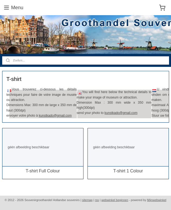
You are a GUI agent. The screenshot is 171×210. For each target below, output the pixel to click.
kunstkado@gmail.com (55, 115)
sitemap (87, 200)
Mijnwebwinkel (156, 200)
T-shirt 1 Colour (128, 171)
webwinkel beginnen (114, 200)
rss (97, 200)
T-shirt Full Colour (43, 171)
